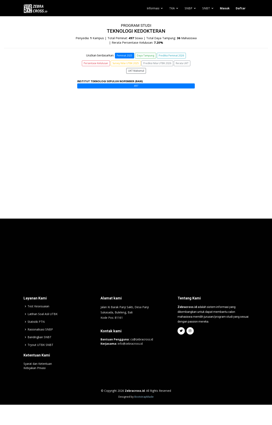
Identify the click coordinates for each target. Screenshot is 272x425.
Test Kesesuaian (38, 315)
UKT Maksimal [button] (136, 70)
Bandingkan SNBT (39, 346)
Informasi (153, 8)
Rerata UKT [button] (182, 63)
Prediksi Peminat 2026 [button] (171, 55)
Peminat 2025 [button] (124, 55)
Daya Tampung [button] (145, 55)
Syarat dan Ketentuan (38, 372)
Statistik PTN (36, 330)
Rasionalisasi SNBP (40, 338)
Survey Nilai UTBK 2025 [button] (125, 63)
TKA (172, 8)
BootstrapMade (144, 405)
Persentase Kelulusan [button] (96, 63)
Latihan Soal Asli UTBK (43, 322)
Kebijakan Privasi (35, 377)
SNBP (188, 8)
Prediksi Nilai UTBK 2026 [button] (157, 63)
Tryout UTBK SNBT (40, 353)
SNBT (206, 8)
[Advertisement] (136, 260)
